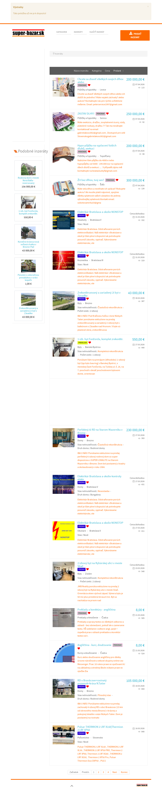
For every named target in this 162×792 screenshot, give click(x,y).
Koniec (124, 772)
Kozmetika (82, 260)
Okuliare (81, 530)
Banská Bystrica (92, 347)
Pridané (117, 70)
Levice (103, 89)
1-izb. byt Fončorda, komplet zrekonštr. (28, 212)
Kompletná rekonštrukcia (110, 351)
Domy (80, 440)
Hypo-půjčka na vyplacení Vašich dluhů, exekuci (96, 147)
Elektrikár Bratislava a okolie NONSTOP (100, 212)
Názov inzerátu (81, 70)
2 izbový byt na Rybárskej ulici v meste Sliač (99, 564)
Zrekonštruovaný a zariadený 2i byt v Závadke (28, 311)
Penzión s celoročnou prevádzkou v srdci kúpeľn (28, 278)
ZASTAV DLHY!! (85, 114)
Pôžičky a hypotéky (86, 89)
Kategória (97, 70)
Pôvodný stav (104, 695)
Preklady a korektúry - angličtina (96, 610)
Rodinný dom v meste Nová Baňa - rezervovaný (28, 180)
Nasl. (114, 772)
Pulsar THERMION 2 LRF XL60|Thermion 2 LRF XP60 (100, 728)
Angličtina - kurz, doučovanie (94, 645)
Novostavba (103, 491)
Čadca (105, 617)
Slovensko (98, 737)
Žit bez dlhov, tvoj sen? (90, 180)
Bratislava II (95, 530)
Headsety (82, 220)
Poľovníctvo (83, 737)
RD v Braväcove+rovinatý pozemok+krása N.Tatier (92, 682)
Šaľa (102, 184)
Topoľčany (105, 156)
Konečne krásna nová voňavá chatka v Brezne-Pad (28, 244)
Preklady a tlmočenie (87, 617)
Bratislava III (97, 260)
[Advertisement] (28, 94)
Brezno (88, 303)
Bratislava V (95, 220)
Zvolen (88, 573)
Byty (79, 303)
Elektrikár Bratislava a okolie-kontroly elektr (99, 478)
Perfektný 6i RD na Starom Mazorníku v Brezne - (100, 431)
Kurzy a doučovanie (87, 653)
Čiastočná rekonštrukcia (110, 307)
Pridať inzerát (135, 35)
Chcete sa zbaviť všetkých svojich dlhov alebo (100, 80)
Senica (103, 118)
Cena (107, 70)
